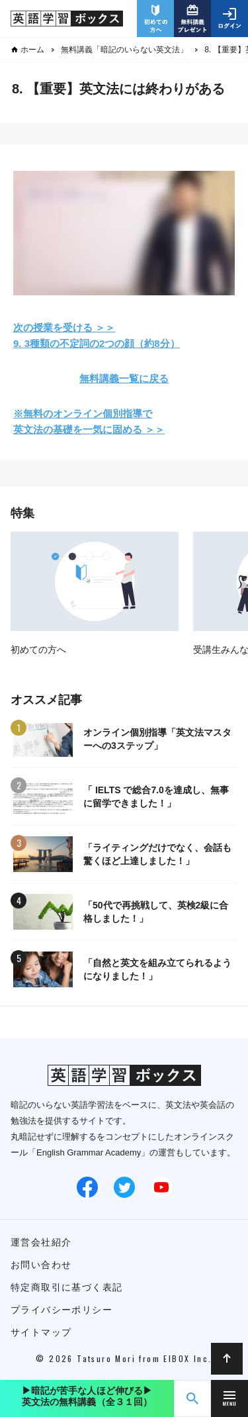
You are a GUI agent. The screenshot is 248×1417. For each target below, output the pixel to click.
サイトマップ (41, 1332)
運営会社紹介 (41, 1242)
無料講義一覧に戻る (124, 378)
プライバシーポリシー (61, 1309)
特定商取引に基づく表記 (66, 1287)
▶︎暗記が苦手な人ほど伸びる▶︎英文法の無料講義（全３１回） (87, 1396)
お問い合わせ (41, 1264)
